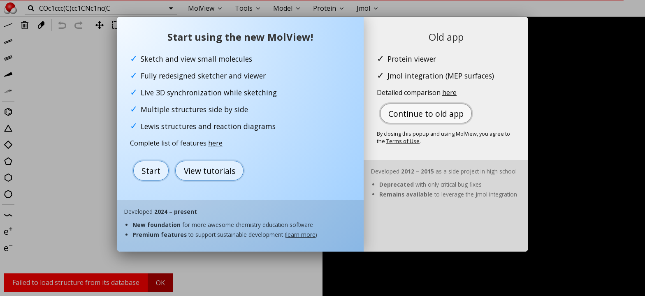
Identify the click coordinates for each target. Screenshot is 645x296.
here (215, 143)
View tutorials (209, 170)
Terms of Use (403, 141)
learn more (301, 234)
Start (151, 170)
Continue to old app (426, 113)
